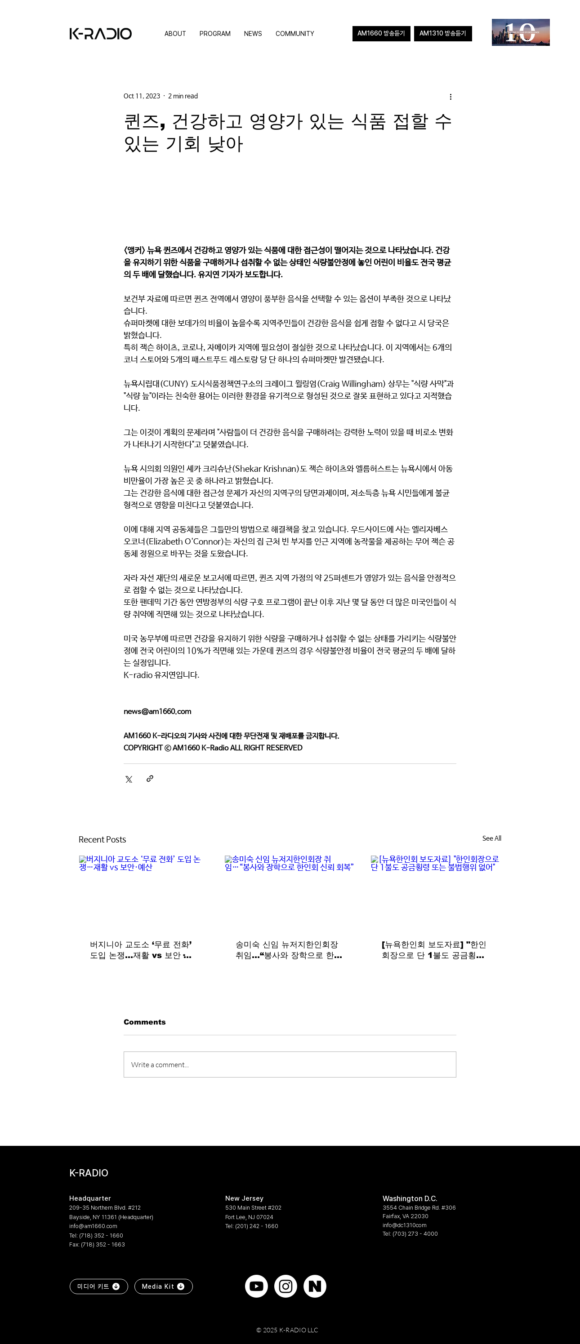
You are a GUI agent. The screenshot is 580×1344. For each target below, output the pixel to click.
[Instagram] (285, 1286)
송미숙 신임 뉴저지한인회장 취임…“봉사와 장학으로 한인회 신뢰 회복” (289, 950)
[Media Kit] (163, 1286)
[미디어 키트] (99, 1286)
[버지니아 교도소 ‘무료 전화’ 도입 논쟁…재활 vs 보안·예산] (144, 892)
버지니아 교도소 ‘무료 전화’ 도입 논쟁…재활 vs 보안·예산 (141, 950)
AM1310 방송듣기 (442, 33)
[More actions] (451, 96)
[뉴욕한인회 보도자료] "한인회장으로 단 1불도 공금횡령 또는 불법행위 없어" (434, 950)
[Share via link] (150, 778)
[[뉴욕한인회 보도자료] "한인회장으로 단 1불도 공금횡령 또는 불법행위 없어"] (436, 892)
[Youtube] (256, 1286)
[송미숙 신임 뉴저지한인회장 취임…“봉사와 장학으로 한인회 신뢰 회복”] (290, 892)
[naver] (314, 1286)
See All (491, 838)
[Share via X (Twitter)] (128, 778)
